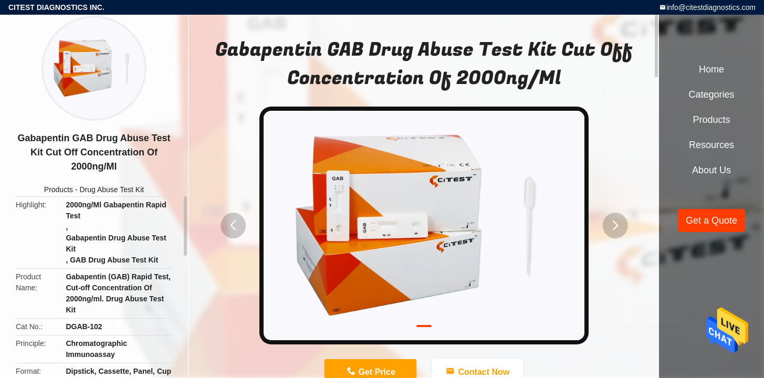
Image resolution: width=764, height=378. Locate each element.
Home (711, 69)
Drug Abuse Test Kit (112, 189)
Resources (711, 145)
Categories (711, 94)
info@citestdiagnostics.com (711, 7)
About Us (711, 170)
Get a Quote (711, 220)
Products (58, 189)
